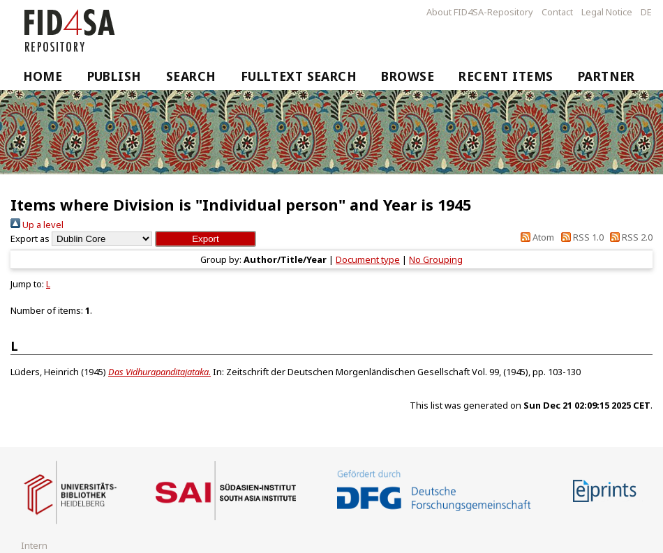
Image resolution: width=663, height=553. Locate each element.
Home (43, 76)
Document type (368, 259)
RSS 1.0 (579, 237)
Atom (535, 237)
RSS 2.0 (629, 237)
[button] (205, 239)
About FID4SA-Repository (479, 12)
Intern (34, 545)
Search (191, 76)
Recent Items (506, 76)
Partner (606, 76)
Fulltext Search (299, 76)
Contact (557, 12)
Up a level (37, 224)
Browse (407, 76)
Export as (30, 238)
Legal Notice (606, 12)
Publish (114, 76)
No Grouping (436, 259)
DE (646, 12)
